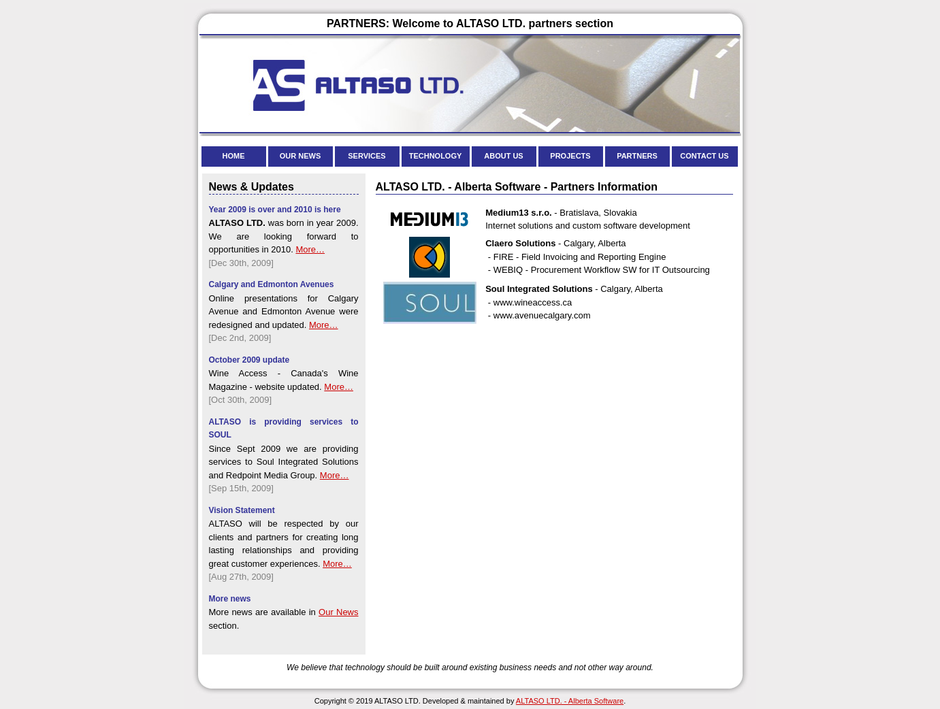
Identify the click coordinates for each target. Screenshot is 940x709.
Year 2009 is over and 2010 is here (275, 209)
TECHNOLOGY (435, 156)
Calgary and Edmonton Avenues (271, 284)
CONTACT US (704, 156)
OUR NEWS (300, 156)
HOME (234, 156)
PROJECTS (570, 156)
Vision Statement (242, 510)
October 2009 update (249, 360)
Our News (338, 612)
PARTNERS (637, 156)
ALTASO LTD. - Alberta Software (569, 701)
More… (310, 249)
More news (230, 599)
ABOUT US (503, 156)
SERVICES (366, 156)
